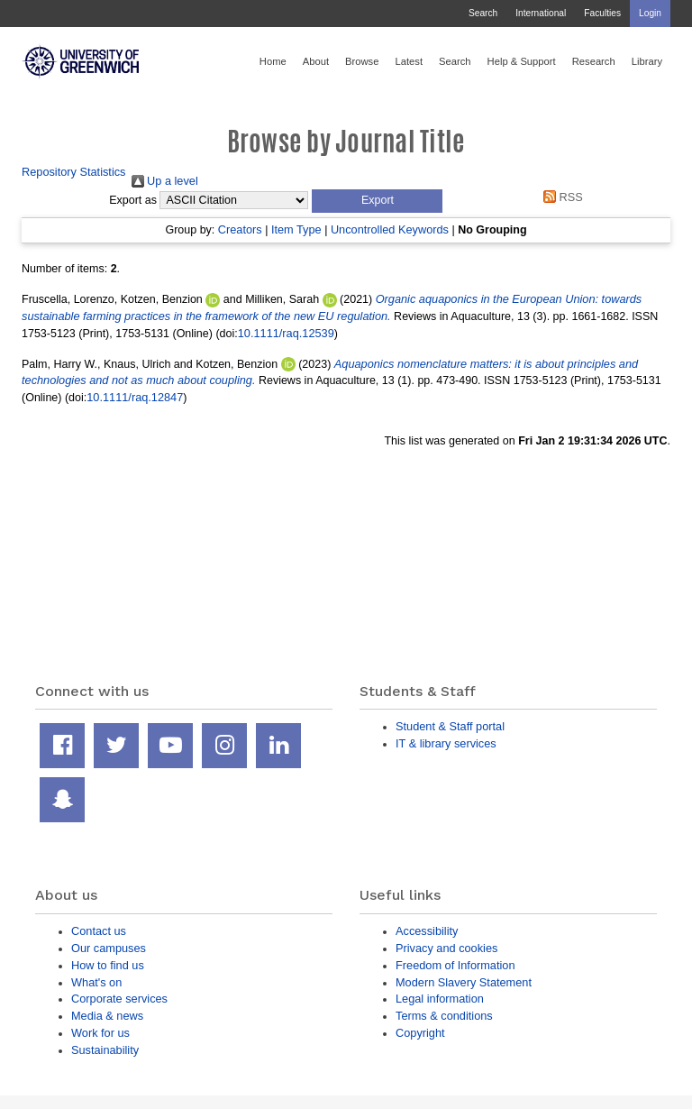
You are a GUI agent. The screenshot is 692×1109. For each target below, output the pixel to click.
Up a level (165, 181)
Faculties (602, 13)
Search (483, 13)
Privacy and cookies (446, 948)
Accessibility (427, 931)
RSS (560, 197)
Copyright (420, 1033)
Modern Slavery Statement (464, 982)
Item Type (296, 229)
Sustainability (105, 1050)
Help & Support (521, 61)
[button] (377, 201)
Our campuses (108, 948)
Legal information (440, 998)
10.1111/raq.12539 (286, 333)
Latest (409, 61)
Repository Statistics (74, 172)
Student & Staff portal (450, 726)
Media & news (107, 1015)
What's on (96, 982)
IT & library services (446, 743)
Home (273, 61)
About (316, 61)
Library (647, 61)
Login (650, 13)
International (540, 13)
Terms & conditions (444, 1015)
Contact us (98, 931)
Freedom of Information (455, 965)
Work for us (100, 1033)
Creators (240, 229)
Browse (361, 61)
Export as (133, 200)
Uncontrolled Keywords (390, 229)
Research (593, 61)
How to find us (107, 965)
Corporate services (119, 998)
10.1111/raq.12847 (134, 397)
